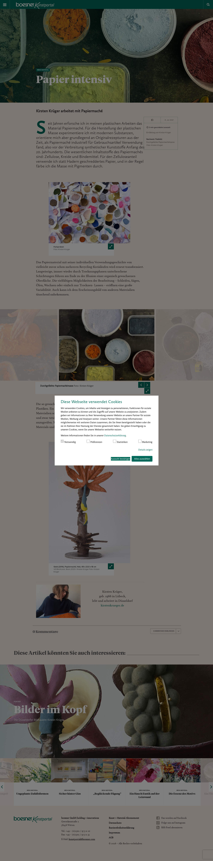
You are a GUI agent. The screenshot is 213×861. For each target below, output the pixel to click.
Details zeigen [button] (145, 449)
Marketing (145, 441)
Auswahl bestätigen (120, 458)
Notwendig (68, 441)
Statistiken (120, 441)
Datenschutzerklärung (115, 435)
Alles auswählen (142, 458)
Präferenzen (94, 441)
